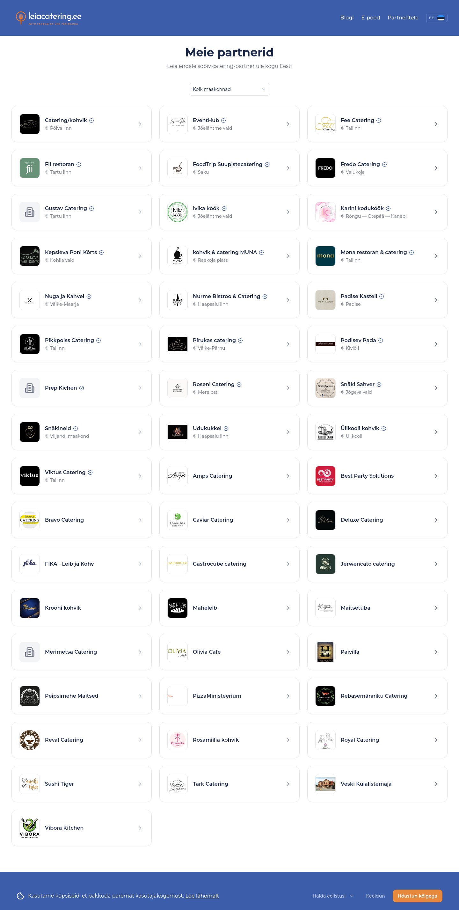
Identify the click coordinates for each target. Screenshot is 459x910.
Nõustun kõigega (417, 896)
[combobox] (229, 89)
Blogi (347, 18)
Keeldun (375, 896)
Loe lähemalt (202, 896)
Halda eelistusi (334, 896)
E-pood (370, 18)
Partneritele (403, 18)
